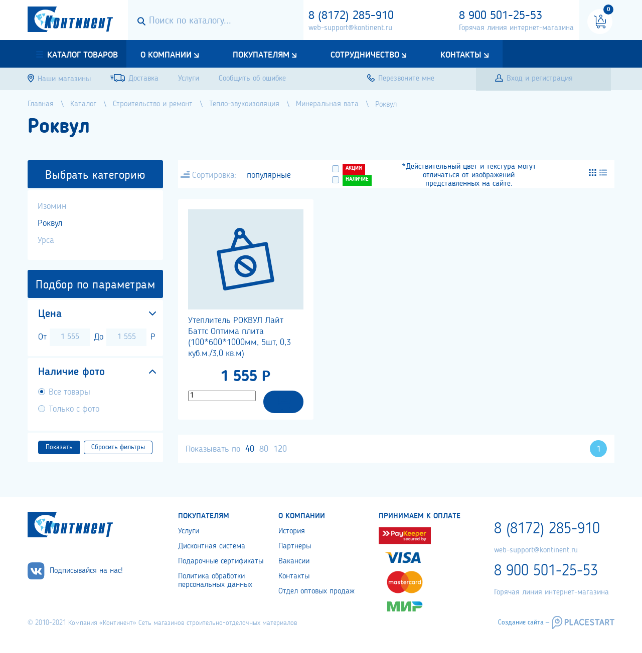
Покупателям (261, 55)
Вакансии (293, 561)
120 (280, 449)
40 (249, 449)
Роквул (50, 223)
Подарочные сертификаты (220, 561)
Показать (59, 447)
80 (263, 449)
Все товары (69, 392)
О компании (166, 55)
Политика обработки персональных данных (215, 580)
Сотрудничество (365, 55)
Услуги (188, 531)
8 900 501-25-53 (500, 16)
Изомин (52, 206)
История (291, 531)
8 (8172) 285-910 (351, 16)
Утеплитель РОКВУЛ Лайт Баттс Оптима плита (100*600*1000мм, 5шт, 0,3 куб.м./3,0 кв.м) (239, 337)
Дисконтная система (211, 546)
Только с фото (74, 409)
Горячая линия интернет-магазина (516, 28)
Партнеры (294, 546)
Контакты (461, 55)
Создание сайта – (523, 622)
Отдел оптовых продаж (316, 591)
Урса (46, 240)
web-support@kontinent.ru (350, 28)
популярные (269, 175)
